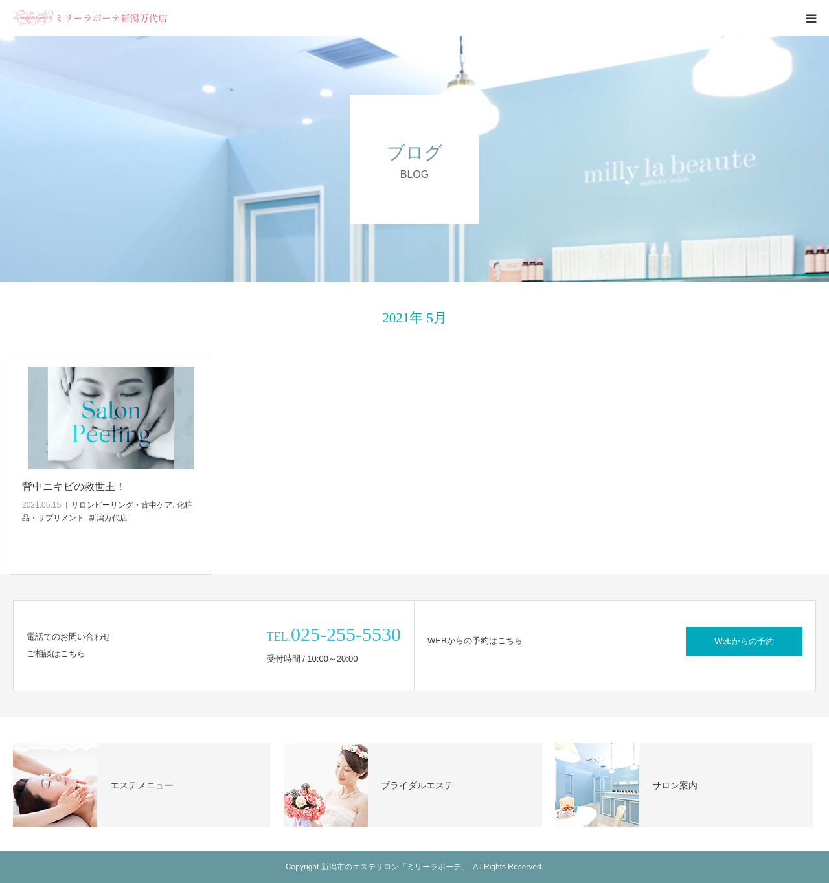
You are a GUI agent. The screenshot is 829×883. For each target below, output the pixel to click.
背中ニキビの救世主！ (74, 486)
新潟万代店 (108, 517)
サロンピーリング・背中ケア (121, 504)
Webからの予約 (744, 641)
